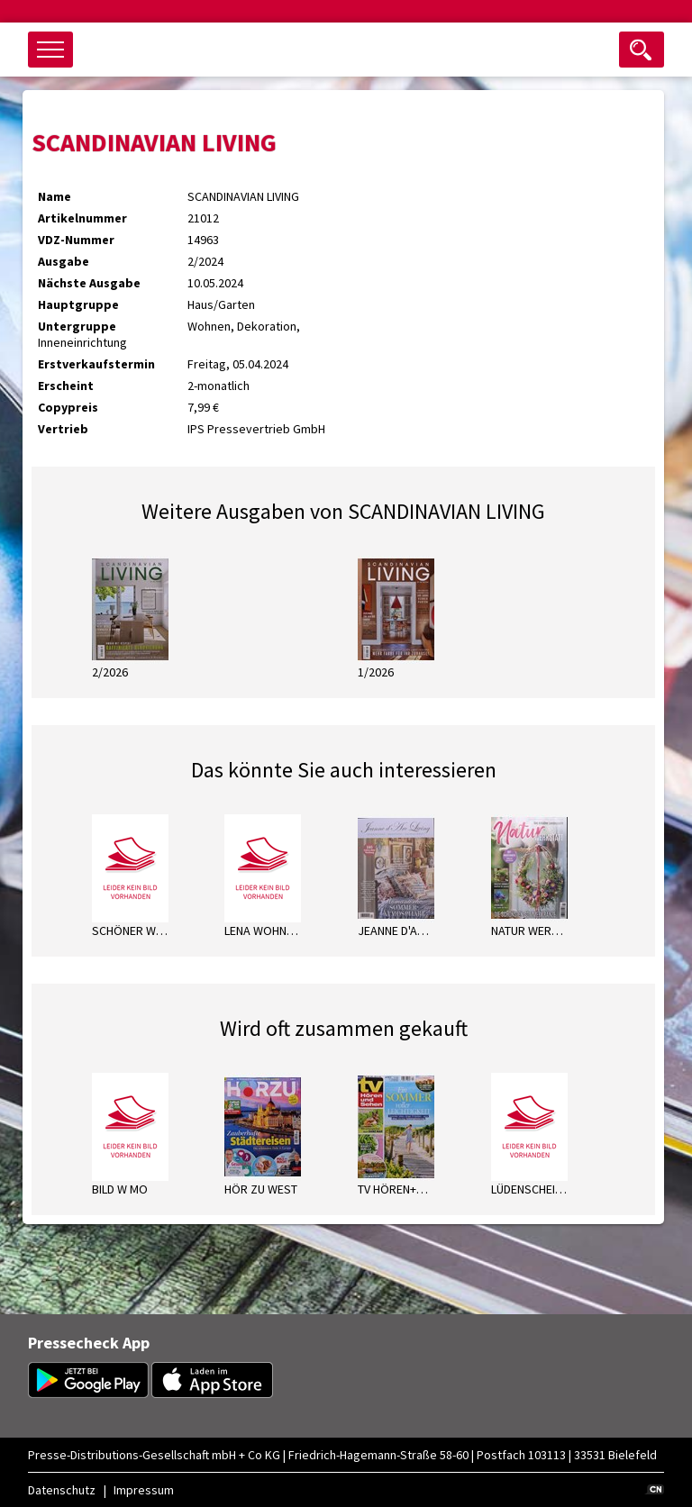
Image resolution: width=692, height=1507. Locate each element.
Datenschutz (62, 1490)
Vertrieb (63, 429)
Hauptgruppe (78, 304)
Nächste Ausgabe (89, 283)
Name (54, 196)
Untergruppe (77, 326)
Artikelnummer (82, 218)
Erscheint (66, 385)
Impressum (144, 1490)
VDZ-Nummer (76, 239)
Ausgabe (63, 261)
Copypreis (68, 407)
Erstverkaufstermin (96, 364)
